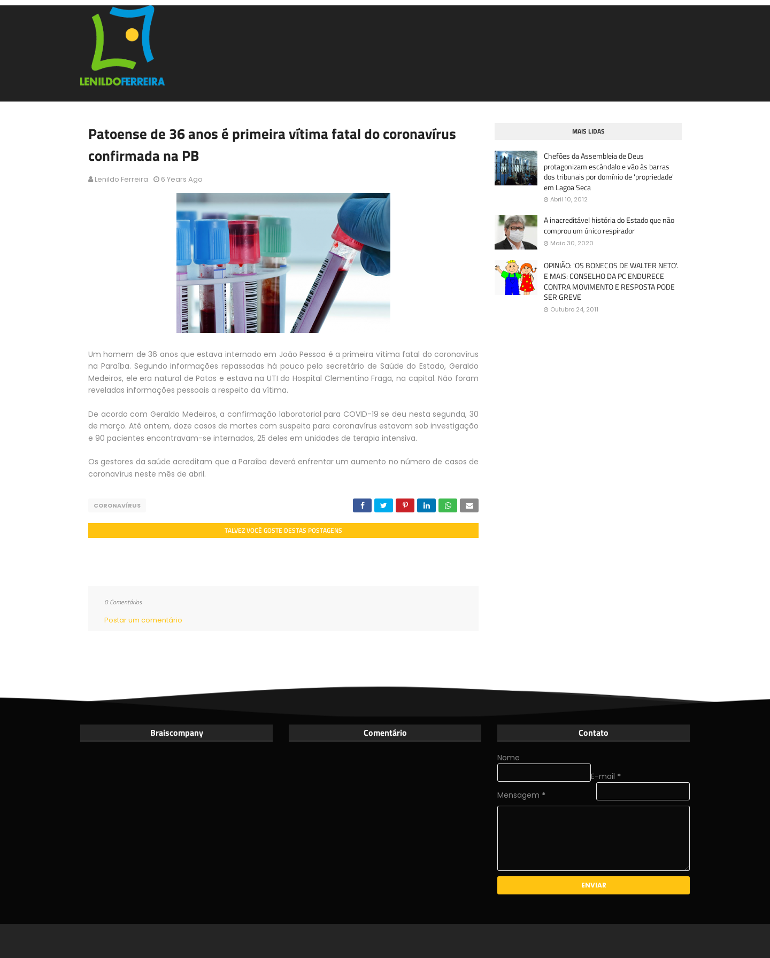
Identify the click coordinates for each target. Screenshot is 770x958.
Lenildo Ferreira (121, 179)
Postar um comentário (143, 620)
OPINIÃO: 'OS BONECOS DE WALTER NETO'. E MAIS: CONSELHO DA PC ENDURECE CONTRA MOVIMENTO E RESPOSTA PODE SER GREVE (611, 281)
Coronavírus (117, 505)
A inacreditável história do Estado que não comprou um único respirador (609, 225)
